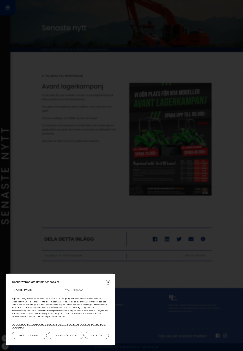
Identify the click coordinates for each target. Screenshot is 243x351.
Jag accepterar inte (29, 335)
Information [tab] (22, 290)
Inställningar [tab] (73, 290)
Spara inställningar (65, 335)
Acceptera (97, 335)
